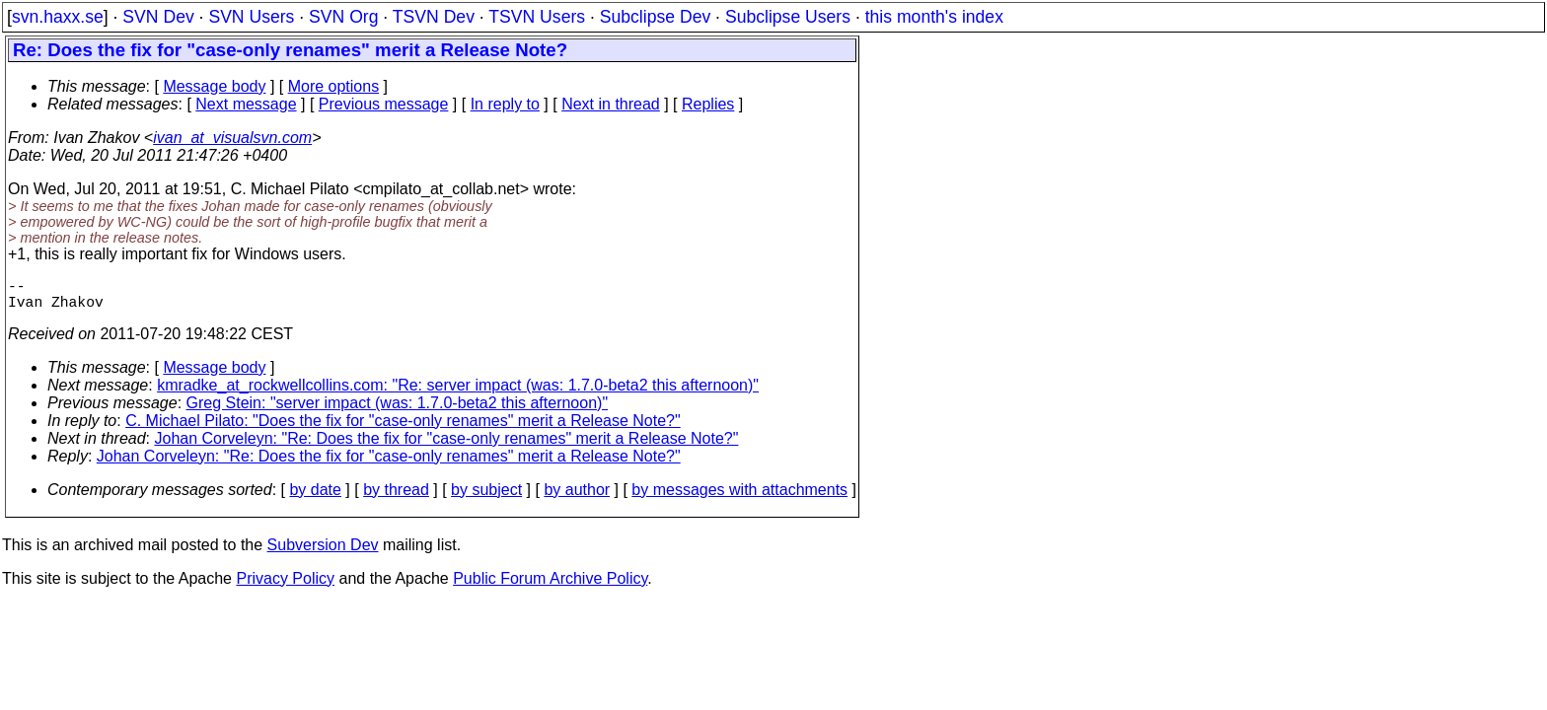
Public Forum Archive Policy (550, 586)
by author (577, 497)
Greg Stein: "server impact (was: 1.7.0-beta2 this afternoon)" (397, 410)
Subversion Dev (323, 552)
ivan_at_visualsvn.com (232, 137)
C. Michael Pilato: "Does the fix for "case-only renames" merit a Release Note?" (403, 428)
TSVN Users (536, 17)
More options (334, 86)
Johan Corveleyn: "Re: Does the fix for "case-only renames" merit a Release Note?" (447, 446)
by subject (486, 497)
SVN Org (343, 17)
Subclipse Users (787, 17)
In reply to (505, 104)
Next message (245, 104)
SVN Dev (157, 17)
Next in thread (610, 104)
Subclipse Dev (655, 17)
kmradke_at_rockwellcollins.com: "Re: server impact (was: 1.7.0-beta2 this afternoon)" (458, 393)
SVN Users (251, 17)
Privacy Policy (285, 586)
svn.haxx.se (58, 17)
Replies (708, 104)
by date (314, 497)
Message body (214, 86)
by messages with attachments (739, 497)
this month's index (934, 17)
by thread (396, 497)
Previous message (384, 104)
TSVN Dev (434, 17)
